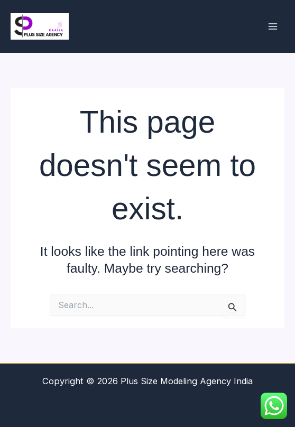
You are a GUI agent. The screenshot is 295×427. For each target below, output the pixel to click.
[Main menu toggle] (272, 27)
